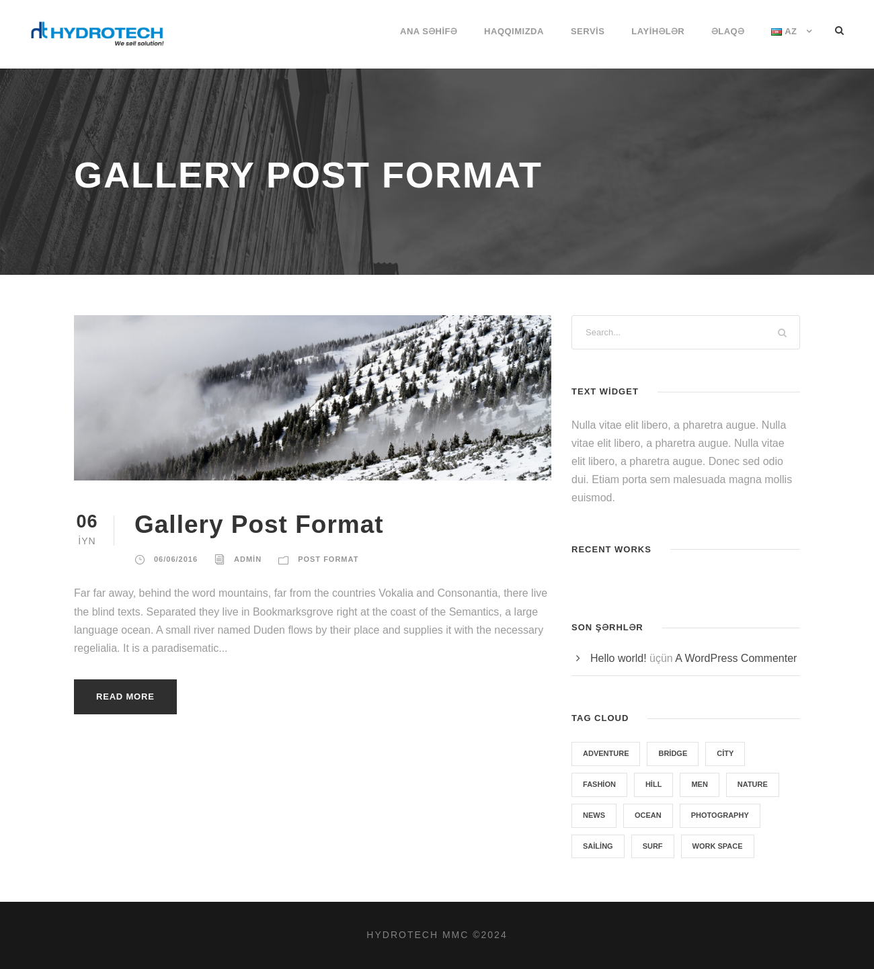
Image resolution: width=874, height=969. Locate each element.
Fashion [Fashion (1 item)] (599, 784)
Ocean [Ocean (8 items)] (648, 815)
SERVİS (587, 31)
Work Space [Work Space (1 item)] (717, 846)
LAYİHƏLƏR (657, 31)
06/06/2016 (176, 559)
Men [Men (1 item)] (699, 784)
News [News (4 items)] (594, 815)
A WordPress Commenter (736, 658)
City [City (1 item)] (725, 753)
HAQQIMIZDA (514, 31)
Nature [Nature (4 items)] (753, 784)
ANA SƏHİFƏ (428, 31)
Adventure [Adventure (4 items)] (606, 753)
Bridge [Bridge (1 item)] (672, 753)
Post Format (328, 559)
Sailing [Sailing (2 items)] (598, 846)
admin (248, 559)
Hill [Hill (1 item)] (653, 784)
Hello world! (618, 658)
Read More (125, 696)
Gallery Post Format (259, 524)
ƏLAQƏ (727, 31)
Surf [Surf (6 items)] (653, 846)
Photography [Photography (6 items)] (720, 815)
